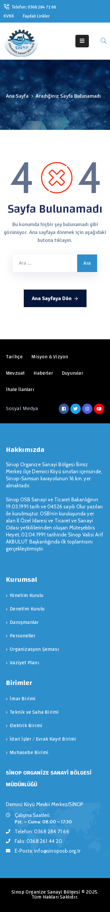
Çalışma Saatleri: (32, 815)
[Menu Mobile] (82, 41)
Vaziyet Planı (24, 662)
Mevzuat (15, 373)
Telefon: (42, 831)
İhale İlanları (20, 389)
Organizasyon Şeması (34, 649)
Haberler (43, 373)
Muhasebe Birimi (29, 752)
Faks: (38, 841)
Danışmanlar (24, 622)
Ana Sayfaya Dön (55, 298)
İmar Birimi (22, 698)
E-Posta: (47, 851)
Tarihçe (14, 356)
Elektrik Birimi (26, 725)
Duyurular (72, 373)
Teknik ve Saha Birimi (34, 712)
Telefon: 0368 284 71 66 (34, 7)
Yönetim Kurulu (26, 595)
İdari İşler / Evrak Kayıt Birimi (43, 739)
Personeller (22, 635)
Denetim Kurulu (27, 608)
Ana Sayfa (17, 96)
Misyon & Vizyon (49, 356)
